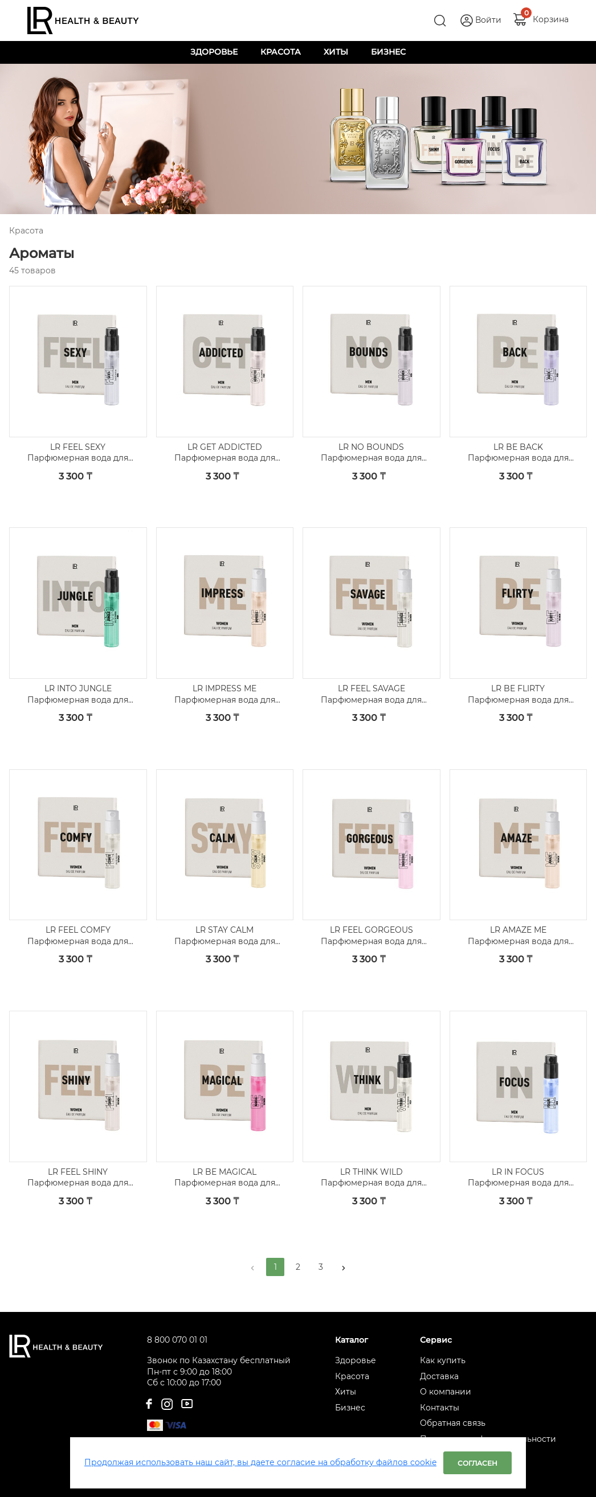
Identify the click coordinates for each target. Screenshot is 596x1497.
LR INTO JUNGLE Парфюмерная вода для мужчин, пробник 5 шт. (77, 694)
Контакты (439, 1407)
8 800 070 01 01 (177, 1340)
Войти (488, 20)
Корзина (551, 19)
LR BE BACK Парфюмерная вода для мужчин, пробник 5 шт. (518, 453)
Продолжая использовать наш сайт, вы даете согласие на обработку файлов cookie (260, 1462)
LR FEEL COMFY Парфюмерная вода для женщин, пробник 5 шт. (77, 936)
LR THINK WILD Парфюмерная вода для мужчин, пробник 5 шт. (371, 1178)
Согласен (477, 1463)
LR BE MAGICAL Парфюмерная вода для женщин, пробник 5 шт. (224, 1178)
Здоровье (355, 1360)
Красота (352, 1376)
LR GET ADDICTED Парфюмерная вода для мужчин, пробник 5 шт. (224, 453)
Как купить (443, 1360)
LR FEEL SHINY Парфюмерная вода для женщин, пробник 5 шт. (77, 1178)
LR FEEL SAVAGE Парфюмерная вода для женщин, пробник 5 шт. (371, 694)
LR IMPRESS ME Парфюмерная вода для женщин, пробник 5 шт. (224, 694)
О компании (445, 1392)
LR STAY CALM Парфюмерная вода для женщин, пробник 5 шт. (224, 936)
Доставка (439, 1376)
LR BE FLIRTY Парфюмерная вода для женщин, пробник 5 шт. (518, 694)
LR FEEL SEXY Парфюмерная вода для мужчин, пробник (77, 453)
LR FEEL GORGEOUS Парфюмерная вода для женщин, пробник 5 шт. (371, 936)
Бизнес (350, 1407)
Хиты (345, 1392)
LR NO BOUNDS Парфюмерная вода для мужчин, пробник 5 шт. (371, 453)
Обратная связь (452, 1423)
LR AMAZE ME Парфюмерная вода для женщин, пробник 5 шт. (518, 936)
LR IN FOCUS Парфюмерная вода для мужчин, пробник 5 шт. (518, 1178)
